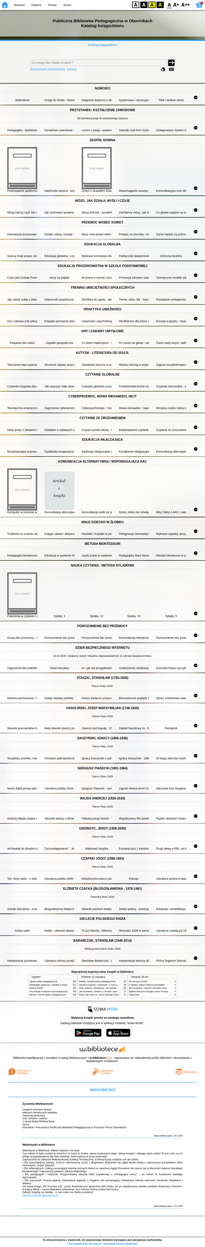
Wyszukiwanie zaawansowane (47, 68)
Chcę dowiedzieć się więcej (84, 1243)
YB (152, 4)
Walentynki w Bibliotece (38, 1144)
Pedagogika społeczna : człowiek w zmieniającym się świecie (56, 985)
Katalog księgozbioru (102, 45)
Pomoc (52, 5)
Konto (67, 5)
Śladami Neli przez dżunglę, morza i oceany (148, 991)
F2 (185, 4)
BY (160, 4)
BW (144, 4)
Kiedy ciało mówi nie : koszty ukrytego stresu (99, 995)
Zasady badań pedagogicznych (43, 981)
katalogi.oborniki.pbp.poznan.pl (40, 1195)
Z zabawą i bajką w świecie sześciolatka (147, 985)
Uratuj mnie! (134, 995)
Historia (36, 5)
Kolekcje (71, 68)
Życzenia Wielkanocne (37, 1103)
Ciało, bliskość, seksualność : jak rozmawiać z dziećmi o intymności (109, 988)
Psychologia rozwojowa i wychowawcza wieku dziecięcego (55, 991)
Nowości (19, 5)
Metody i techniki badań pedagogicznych (47, 995)
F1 (176, 4)
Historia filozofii (36, 988)
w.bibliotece (100, 1057)
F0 (169, 4)
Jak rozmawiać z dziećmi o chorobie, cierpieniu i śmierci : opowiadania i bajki (113, 991)
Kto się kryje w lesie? (138, 981)
